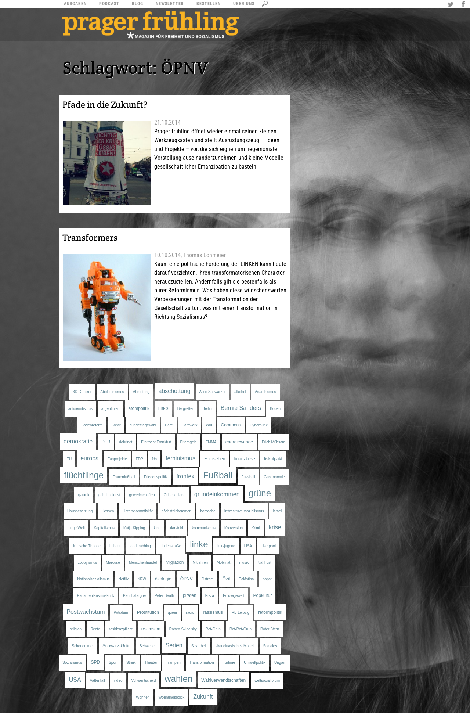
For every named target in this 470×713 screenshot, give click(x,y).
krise (275, 527)
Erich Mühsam (273, 442)
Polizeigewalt (233, 596)
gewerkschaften (142, 495)
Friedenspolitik (155, 477)
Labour (115, 546)
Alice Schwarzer (212, 392)
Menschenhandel (143, 563)
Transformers (90, 237)
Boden (275, 409)
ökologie (163, 578)
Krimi (256, 528)
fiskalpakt (273, 458)
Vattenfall (97, 680)
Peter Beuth (164, 596)
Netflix (124, 579)
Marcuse (113, 563)
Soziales (270, 646)
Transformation (201, 662)
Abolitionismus (112, 392)
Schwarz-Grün (116, 645)
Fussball (248, 477)
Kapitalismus (104, 528)
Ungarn (280, 662)
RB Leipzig (240, 613)
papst (267, 579)
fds (154, 459)
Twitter (451, 4)
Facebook (464, 4)
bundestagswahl (143, 425)
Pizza (209, 596)
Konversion (233, 528)
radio (190, 613)
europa (89, 458)
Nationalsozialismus (93, 579)
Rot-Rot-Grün (240, 629)
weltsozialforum (267, 680)
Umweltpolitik (254, 662)
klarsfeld (176, 528)
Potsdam (120, 613)
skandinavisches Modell (235, 646)
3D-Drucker (82, 392)
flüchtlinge (84, 475)
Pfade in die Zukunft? (104, 104)
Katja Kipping (134, 528)
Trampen (173, 662)
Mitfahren (200, 563)
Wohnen (142, 697)
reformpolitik (270, 612)
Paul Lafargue (134, 596)
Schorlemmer (83, 646)
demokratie (78, 441)
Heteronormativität (138, 511)
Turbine (229, 662)
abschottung (174, 391)
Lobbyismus (87, 563)
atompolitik (139, 408)
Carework (190, 425)
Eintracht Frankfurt (156, 442)
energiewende (239, 441)
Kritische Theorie (87, 546)
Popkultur (262, 595)
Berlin (207, 409)
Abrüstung (141, 392)
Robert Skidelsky (183, 629)
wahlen (178, 679)
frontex (185, 476)
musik (244, 563)
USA (75, 680)
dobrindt (125, 442)
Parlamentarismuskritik (95, 596)
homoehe (208, 511)
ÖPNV (186, 578)
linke (199, 544)
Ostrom (208, 579)
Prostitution (148, 612)
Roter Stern (269, 629)
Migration (175, 562)
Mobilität (223, 563)
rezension (150, 628)
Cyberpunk (258, 425)
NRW (141, 579)
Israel (277, 511)
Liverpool (268, 546)
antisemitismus (80, 409)
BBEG (163, 409)
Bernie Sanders (241, 408)
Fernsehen (214, 458)
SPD (95, 662)
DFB (105, 441)
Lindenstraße (170, 546)
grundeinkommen (217, 494)
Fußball (217, 475)
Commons (231, 425)
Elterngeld (188, 442)
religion (76, 629)
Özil (226, 578)
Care (169, 425)
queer (172, 613)
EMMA (211, 442)
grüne (260, 493)
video (118, 680)
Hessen (107, 511)
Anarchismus (265, 392)
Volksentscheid (143, 680)
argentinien (110, 409)
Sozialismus (72, 662)
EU (69, 459)
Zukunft (203, 697)
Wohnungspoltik (171, 697)
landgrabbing (140, 546)
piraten (189, 595)
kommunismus (204, 528)
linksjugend (226, 546)
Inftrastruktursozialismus (244, 511)
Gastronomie (274, 477)
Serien (173, 645)
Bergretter (185, 409)
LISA (248, 546)
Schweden (148, 646)
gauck (84, 494)
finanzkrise (244, 458)
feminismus (180, 458)
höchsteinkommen (176, 511)
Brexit (116, 425)
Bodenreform (91, 425)
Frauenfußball (123, 477)
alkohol (240, 392)
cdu (209, 425)
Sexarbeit (199, 646)
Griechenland (174, 495)
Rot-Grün (213, 629)
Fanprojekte (117, 459)
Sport (113, 662)
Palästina (246, 579)
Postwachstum (85, 612)
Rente (95, 629)
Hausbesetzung (80, 511)
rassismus (213, 612)
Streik (131, 662)
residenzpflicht (121, 629)
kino (157, 528)
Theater (151, 662)
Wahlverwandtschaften (223, 680)
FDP (139, 459)
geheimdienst (109, 495)
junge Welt (76, 528)
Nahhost (264, 563)
